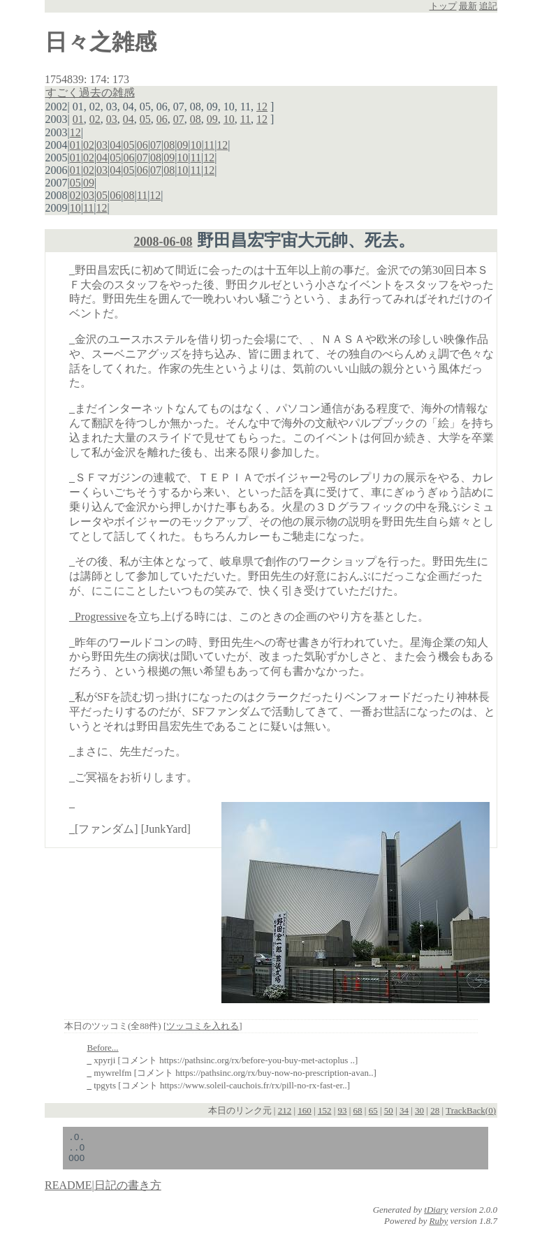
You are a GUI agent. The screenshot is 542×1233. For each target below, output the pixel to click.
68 (357, 1110)
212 (285, 1110)
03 (111, 119)
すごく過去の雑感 (90, 93)
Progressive (101, 616)
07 (178, 119)
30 (419, 1110)
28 (434, 1110)
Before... (103, 1047)
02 (95, 119)
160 (305, 1110)
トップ (443, 6)
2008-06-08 (163, 242)
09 (212, 119)
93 (342, 1110)
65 (373, 1110)
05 (145, 119)
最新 (468, 6)
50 (388, 1110)
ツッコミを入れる (202, 1026)
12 (262, 106)
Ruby (439, 1227)
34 (404, 1110)
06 (162, 119)
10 (229, 119)
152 (325, 1110)
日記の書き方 (127, 1191)
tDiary (436, 1216)
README (68, 1191)
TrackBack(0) (471, 1110)
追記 (488, 6)
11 (245, 119)
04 (128, 119)
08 (195, 119)
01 (78, 119)
